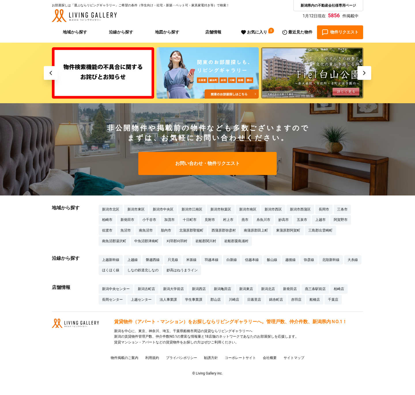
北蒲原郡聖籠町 (191, 230)
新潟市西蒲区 (300, 209)
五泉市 (302, 220)
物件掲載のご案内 (124, 358)
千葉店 (333, 300)
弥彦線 (309, 260)
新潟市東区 (136, 209)
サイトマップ (294, 358)
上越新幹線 (110, 260)
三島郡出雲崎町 (320, 230)
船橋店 (315, 300)
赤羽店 (296, 300)
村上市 (228, 220)
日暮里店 (254, 300)
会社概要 (270, 358)
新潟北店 (268, 289)
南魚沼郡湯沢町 (114, 241)
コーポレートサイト (240, 358)
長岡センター (112, 300)
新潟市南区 (247, 209)
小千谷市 (149, 220)
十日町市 (190, 220)
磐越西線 (153, 260)
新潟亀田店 (222, 289)
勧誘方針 (211, 358)
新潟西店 (199, 289)
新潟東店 (246, 289)
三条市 (342, 209)
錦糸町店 (276, 300)
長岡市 (324, 209)
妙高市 (283, 220)
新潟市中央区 (163, 209)
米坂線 (191, 260)
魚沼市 (125, 230)
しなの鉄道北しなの (143, 270)
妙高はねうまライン (182, 270)
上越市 (320, 220)
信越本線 (252, 260)
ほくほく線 (110, 270)
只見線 (173, 260)
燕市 (245, 220)
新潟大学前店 (173, 289)
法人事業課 (168, 300)
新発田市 (127, 220)
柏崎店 (339, 289)
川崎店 (234, 300)
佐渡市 (107, 230)
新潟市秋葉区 (220, 209)
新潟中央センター (116, 289)
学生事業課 (193, 300)
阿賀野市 (341, 220)
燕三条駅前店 (315, 289)
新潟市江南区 (192, 209)
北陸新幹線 (330, 260)
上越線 (132, 260)
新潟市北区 (110, 209)
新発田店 (290, 289)
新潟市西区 (273, 209)
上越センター (141, 300)
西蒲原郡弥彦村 (224, 230)
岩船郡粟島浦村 (236, 241)
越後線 (290, 260)
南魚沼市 (146, 230)
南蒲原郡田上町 (256, 230)
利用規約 (152, 358)
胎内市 (166, 230)
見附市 (210, 220)
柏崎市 (107, 220)
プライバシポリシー (181, 358)
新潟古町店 (146, 289)
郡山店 (215, 300)
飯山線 (272, 260)
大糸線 (353, 260)
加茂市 (169, 220)
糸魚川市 (263, 220)
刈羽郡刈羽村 (177, 241)
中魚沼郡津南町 (146, 241)
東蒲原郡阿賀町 (288, 230)
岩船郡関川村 (205, 241)
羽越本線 (211, 260)
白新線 (232, 260)
